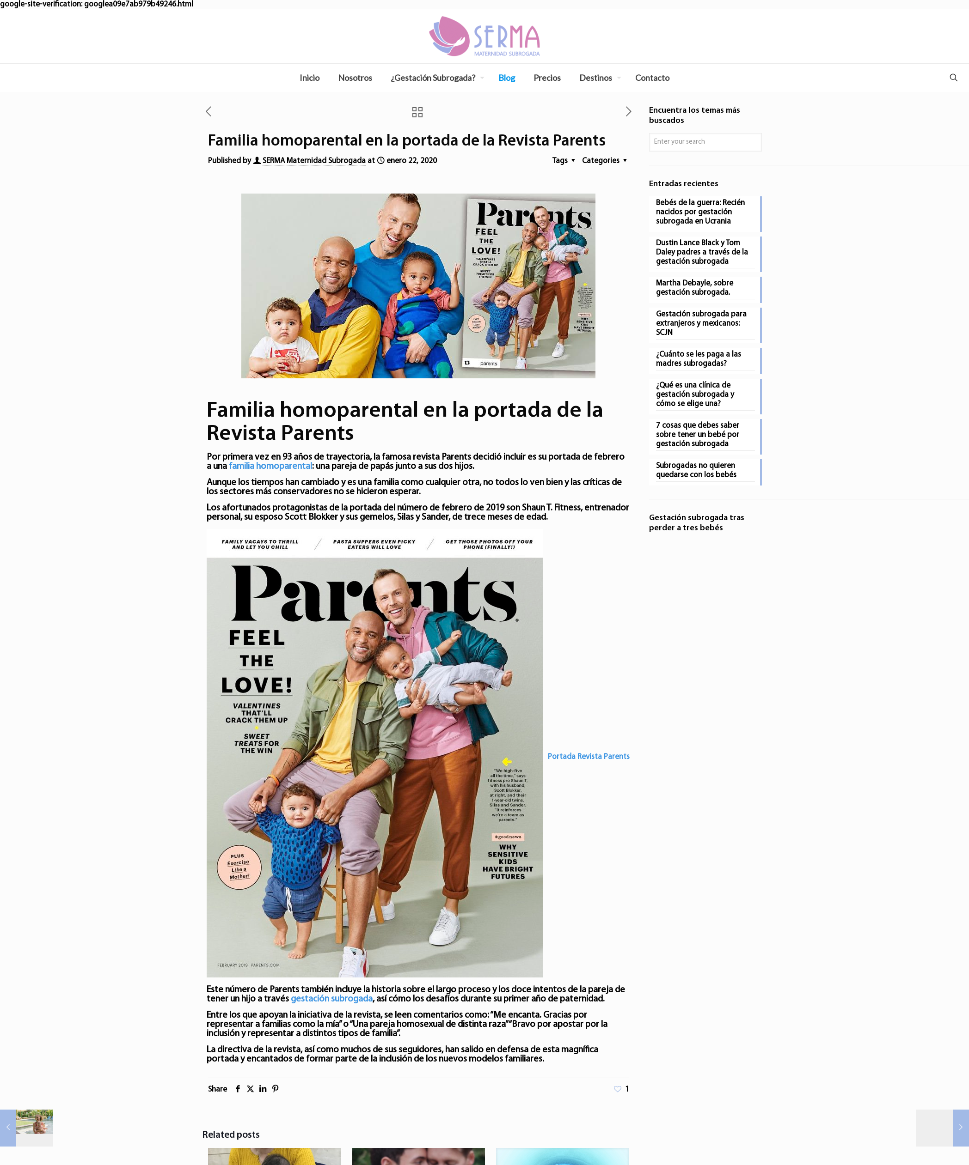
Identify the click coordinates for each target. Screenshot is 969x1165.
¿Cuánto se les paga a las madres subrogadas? (698, 359)
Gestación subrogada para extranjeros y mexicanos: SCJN (701, 323)
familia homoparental (270, 466)
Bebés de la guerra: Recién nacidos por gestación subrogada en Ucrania (700, 212)
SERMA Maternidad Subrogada (314, 161)
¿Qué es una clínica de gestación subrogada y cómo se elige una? (695, 395)
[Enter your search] (705, 142)
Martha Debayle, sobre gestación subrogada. (694, 288)
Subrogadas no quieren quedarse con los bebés (696, 470)
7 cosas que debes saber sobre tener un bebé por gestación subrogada (697, 435)
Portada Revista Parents (589, 757)
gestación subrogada (332, 999)
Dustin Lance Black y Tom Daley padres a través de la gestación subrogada (702, 252)
